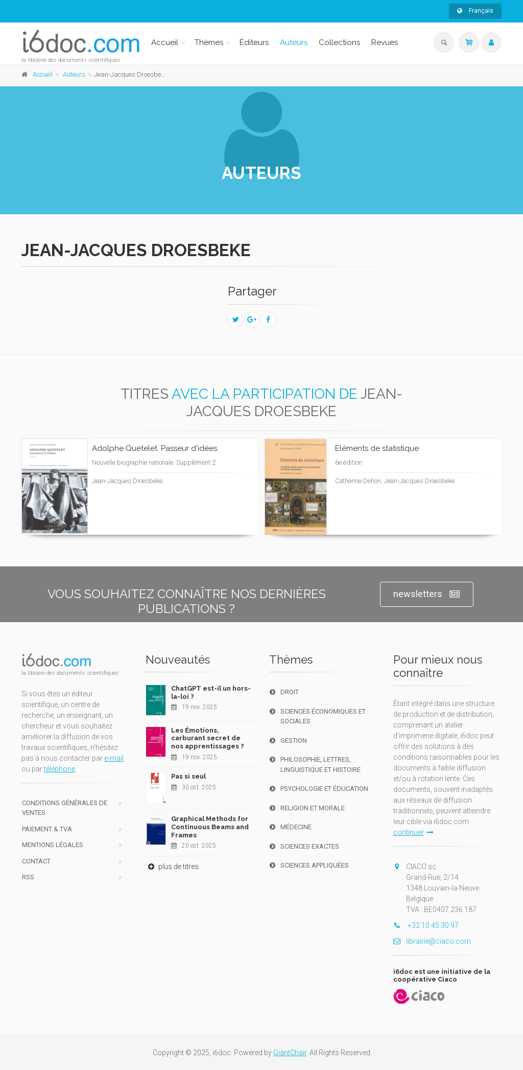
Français (475, 10)
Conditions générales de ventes (64, 808)
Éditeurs (254, 42)
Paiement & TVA (47, 829)
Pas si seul (188, 776)
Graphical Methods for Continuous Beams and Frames (210, 826)
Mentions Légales (52, 845)
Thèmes (209, 42)
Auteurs (293, 42)
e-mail (114, 758)
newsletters (426, 594)
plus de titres (172, 866)
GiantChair (289, 1053)
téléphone (59, 769)
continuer (413, 832)
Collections (339, 42)
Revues (384, 42)
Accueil (164, 42)
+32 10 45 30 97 (426, 925)
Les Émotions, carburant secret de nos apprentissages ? (207, 738)
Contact (36, 861)
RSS (28, 877)
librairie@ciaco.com (432, 941)
